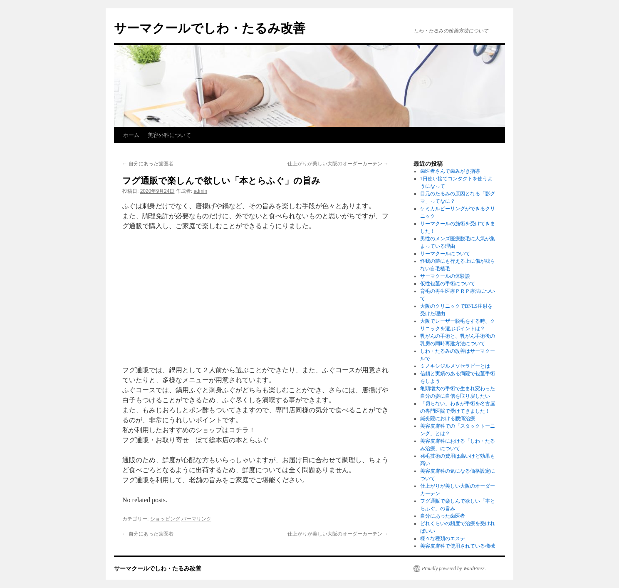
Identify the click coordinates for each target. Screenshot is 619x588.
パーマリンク (196, 519)
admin (200, 191)
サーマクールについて (445, 254)
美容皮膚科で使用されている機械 (457, 546)
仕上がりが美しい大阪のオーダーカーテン (338, 164)
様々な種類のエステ (442, 538)
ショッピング (165, 519)
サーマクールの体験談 (445, 276)
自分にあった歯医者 (147, 164)
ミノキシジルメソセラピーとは (455, 366)
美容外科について (169, 135)
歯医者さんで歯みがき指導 (450, 171)
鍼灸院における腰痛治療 (447, 418)
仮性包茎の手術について (447, 284)
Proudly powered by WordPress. (454, 568)
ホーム (131, 135)
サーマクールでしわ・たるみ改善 (209, 28)
